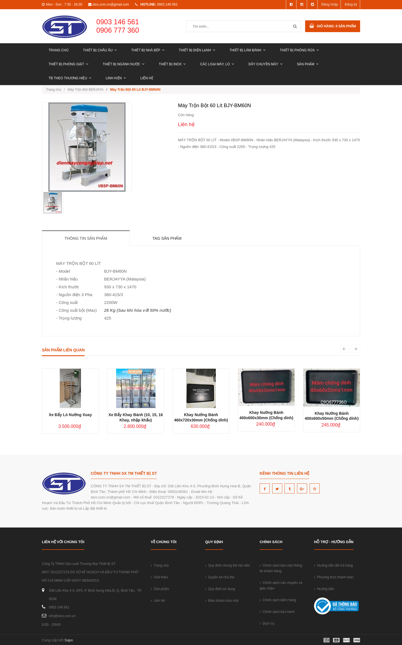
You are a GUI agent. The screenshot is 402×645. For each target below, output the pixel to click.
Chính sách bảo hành (277, 612)
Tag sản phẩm (166, 238)
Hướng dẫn (324, 589)
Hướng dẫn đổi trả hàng (333, 565)
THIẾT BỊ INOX (172, 64)
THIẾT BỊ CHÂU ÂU (100, 50)
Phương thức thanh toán (333, 577)
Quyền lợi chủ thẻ (219, 577)
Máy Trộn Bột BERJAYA (85, 90)
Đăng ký (351, 4)
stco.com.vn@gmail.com (110, 4)
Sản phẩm (308, 64)
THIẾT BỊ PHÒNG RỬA (299, 50)
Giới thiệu (159, 577)
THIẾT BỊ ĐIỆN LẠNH (197, 50)
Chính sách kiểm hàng (278, 600)
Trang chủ (59, 50)
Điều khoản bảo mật (221, 601)
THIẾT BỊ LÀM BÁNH (247, 50)
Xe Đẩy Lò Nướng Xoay (70, 415)
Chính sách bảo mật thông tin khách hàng (281, 568)
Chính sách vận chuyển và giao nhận (281, 585)
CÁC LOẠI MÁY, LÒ (217, 64)
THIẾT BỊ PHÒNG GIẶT (68, 64)
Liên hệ (146, 78)
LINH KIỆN (116, 78)
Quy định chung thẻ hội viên (227, 565)
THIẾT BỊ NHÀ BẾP (147, 50)
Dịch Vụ (267, 623)
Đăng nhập (329, 4)
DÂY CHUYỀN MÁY (265, 64)
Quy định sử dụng (220, 589)
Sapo (68, 640)
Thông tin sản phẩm (85, 238)
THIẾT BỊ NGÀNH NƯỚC (123, 64)
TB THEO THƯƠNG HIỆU (70, 78)
